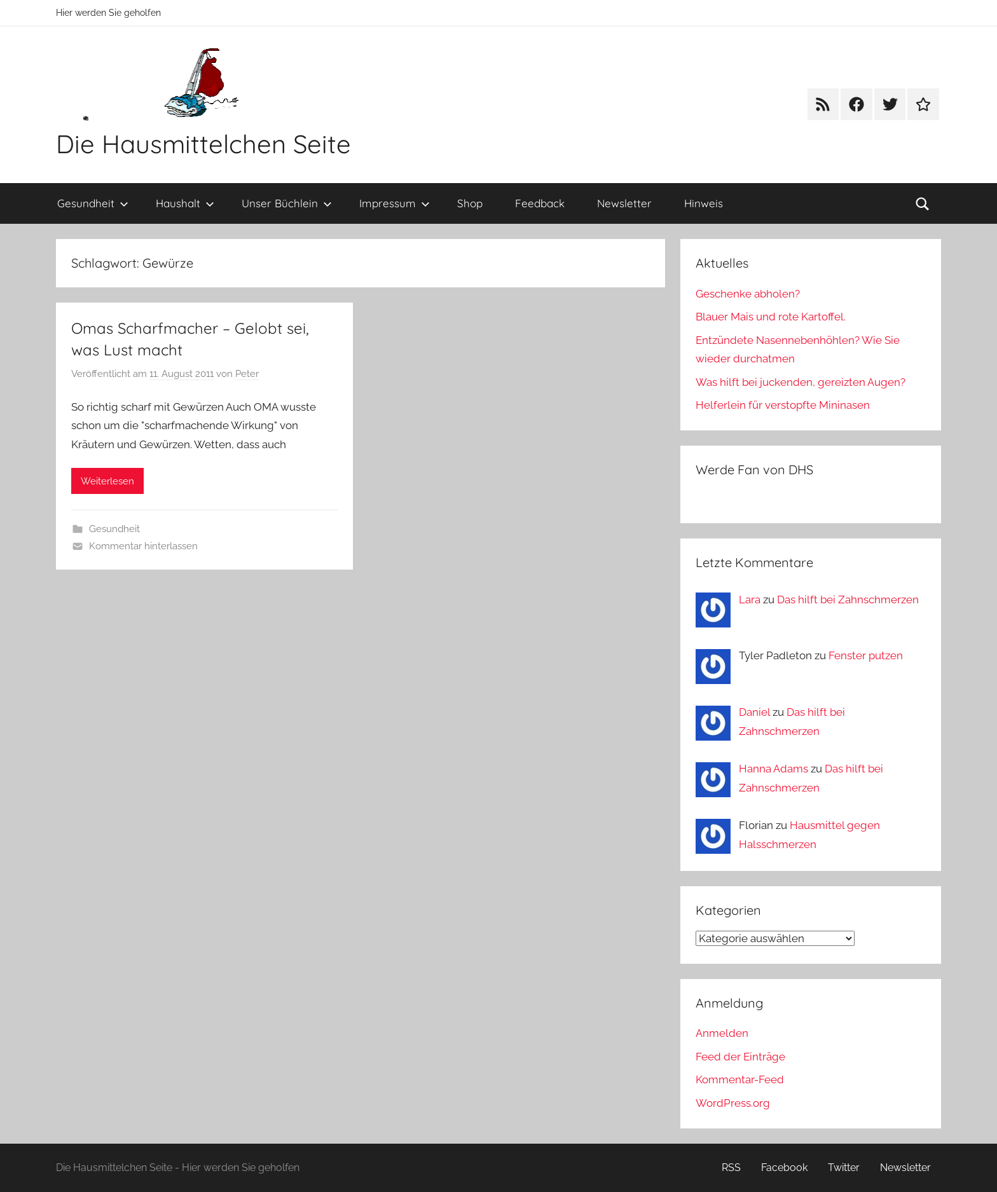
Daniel (754, 712)
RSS (731, 1167)
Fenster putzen (866, 655)
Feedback (540, 203)
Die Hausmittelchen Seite (203, 144)
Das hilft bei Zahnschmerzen (848, 599)
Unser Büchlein (287, 203)
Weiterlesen (107, 481)
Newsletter (624, 203)
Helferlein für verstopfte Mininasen (783, 405)
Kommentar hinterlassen (143, 546)
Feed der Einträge (740, 1056)
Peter (247, 374)
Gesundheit (92, 203)
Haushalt (185, 203)
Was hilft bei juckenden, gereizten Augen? (800, 382)
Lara (749, 599)
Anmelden (722, 1033)
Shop (470, 203)
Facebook (784, 1167)
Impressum (394, 203)
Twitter (844, 1167)
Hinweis (703, 203)
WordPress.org (733, 1103)
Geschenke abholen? (748, 293)
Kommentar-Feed (740, 1079)
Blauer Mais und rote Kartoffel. (771, 316)
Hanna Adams (773, 768)
